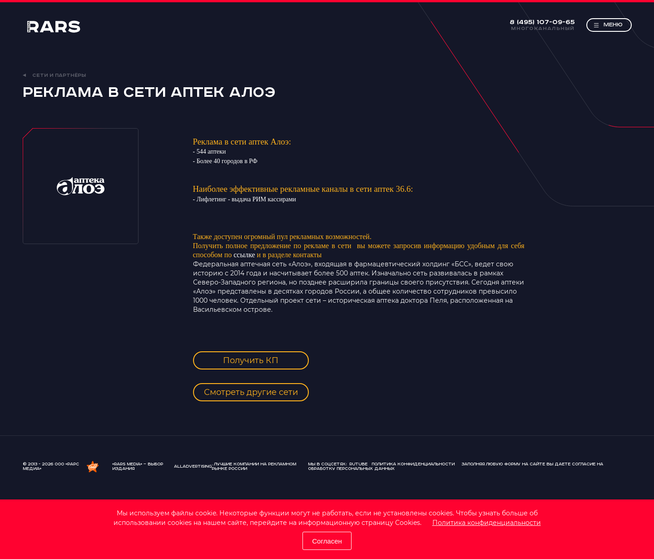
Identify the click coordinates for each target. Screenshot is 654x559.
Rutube (358, 464)
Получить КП (250, 360)
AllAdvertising (193, 466)
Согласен (327, 541)
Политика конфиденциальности (486, 523)
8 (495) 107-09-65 (542, 22)
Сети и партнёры (54, 75)
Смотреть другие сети (251, 392)
